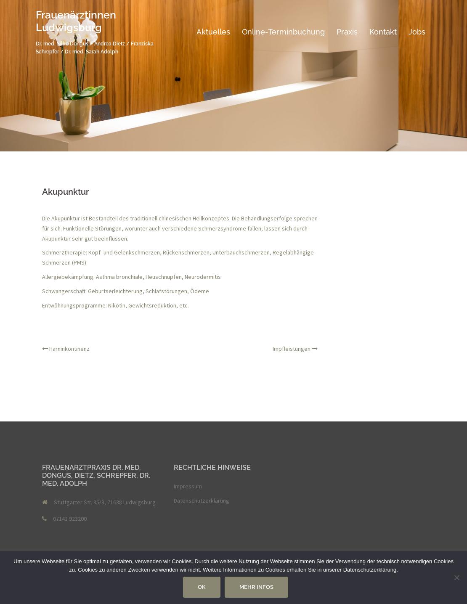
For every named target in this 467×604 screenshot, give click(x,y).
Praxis (347, 31)
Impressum (188, 486)
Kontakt (383, 31)
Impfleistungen (291, 348)
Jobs (417, 31)
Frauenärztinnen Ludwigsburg (76, 21)
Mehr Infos (256, 587)
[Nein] (456, 577)
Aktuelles (213, 31)
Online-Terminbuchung (283, 31)
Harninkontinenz (69, 348)
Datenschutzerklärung (201, 500)
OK (202, 587)
